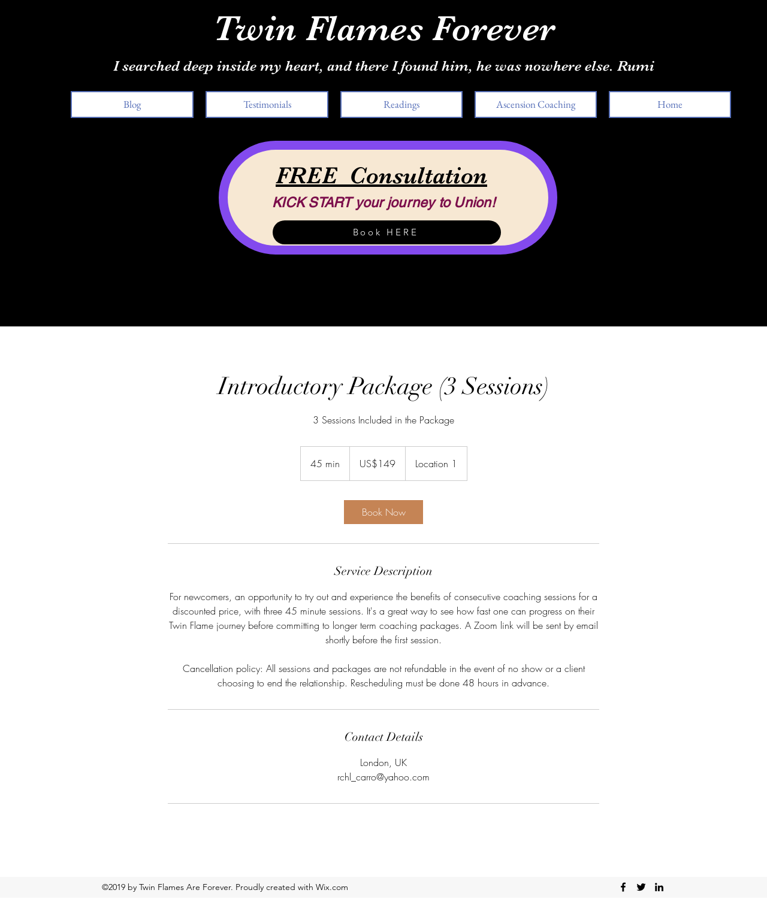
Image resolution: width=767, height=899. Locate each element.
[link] (383, 512)
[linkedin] (659, 887)
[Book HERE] (387, 232)
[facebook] (623, 887)
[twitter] (641, 887)
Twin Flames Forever (384, 28)
